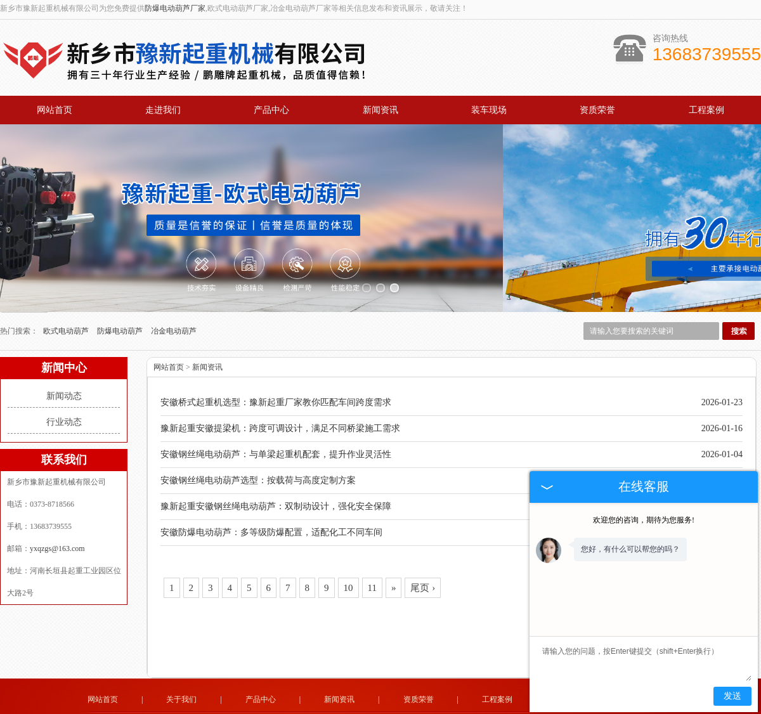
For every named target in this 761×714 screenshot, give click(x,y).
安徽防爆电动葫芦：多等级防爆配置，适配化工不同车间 (271, 498)
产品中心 (271, 110)
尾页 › (422, 553)
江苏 (452, 702)
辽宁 (383, 702)
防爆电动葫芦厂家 (175, 8)
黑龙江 (362, 702)
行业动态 (64, 388)
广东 (435, 702)
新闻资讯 (380, 110)
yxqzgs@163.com (57, 514)
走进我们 (163, 110)
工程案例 (706, 110)
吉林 (341, 702)
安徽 (418, 702)
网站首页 (54, 110)
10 (348, 553)
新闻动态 (64, 362)
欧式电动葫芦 (67, 296)
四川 (469, 702)
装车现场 (489, 110)
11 (372, 553)
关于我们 (181, 665)
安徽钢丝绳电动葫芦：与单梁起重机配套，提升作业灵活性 (275, 420)
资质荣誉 (597, 110)
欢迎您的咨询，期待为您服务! (643, 520)
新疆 (400, 702)
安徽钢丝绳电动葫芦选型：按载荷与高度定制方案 (258, 446)
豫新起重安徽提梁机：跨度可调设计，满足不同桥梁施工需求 (280, 394)
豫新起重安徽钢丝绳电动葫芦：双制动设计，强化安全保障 (275, 472)
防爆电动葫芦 (121, 296)
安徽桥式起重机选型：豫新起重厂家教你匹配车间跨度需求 (275, 368)
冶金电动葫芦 (174, 296)
